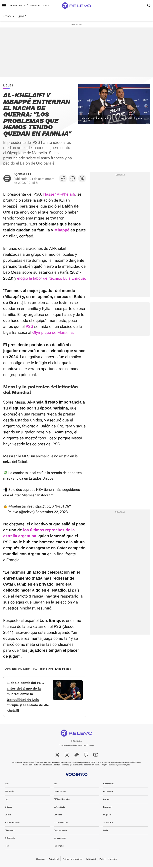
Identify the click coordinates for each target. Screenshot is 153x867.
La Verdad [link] (58, 815)
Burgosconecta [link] (60, 830)
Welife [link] (105, 830)
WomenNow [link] (108, 784)
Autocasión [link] (108, 791)
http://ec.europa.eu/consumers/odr (115, 765)
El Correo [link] (8, 807)
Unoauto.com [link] (60, 838)
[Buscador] (149, 6)
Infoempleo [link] (59, 846)
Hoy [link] (6, 799)
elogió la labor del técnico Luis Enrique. (51, 278)
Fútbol (7, 16)
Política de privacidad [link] (72, 859)
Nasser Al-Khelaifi (59, 194)
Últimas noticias (38, 5)
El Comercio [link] (10, 838)
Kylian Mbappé (63, 668)
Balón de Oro (46, 668)
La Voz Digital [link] (59, 807)
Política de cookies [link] (108, 859)
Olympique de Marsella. (53, 332)
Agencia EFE (23, 174)
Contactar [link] (40, 859)
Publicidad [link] (91, 859)
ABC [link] (6, 784)
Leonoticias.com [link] (61, 822)
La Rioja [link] (8, 815)
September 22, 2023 (51, 512)
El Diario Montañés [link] (62, 799)
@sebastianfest (21, 506)
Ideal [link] (7, 846)
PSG (29, 326)
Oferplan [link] (106, 799)
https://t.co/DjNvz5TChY (52, 506)
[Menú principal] (4, 6)
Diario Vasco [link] (10, 830)
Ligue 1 (21, 16)
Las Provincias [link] (60, 791)
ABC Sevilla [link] (9, 791)
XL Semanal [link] (108, 822)
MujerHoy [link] (107, 815)
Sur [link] (55, 784)
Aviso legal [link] (54, 859)
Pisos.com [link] (107, 807)
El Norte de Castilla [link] (12, 822)
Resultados (17, 5)
